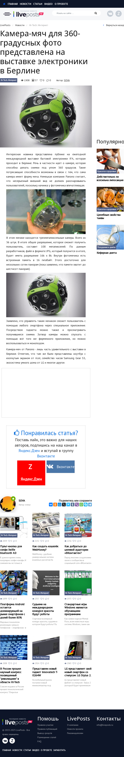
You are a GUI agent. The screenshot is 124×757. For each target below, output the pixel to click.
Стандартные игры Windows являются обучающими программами (75, 609)
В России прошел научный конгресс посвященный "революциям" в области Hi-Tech (10, 675)
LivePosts (5, 25)
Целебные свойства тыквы (108, 216)
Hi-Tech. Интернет (8, 80)
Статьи (37, 3)
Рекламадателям (75, 733)
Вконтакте (46, 456)
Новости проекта (75, 729)
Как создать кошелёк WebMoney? (45, 548)
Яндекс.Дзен (29, 450)
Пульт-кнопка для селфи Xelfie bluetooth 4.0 (11, 550)
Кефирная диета (107, 253)
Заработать (59, 750)
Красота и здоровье (106, 171)
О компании (72, 725)
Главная (10, 4)
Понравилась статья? (46, 433)
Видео (48, 3)
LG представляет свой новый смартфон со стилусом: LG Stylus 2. (77, 672)
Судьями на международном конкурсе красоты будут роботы (43, 609)
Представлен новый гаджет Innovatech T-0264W (45, 672)
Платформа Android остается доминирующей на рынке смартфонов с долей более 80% (12, 611)
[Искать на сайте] (76, 13)
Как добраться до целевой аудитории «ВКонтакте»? (76, 550)
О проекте (61, 3)
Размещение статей (46, 737)
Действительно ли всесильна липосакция (110, 178)
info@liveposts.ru (105, 725)
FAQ (39, 741)
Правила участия (45, 725)
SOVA (67, 80)
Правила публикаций (47, 729)
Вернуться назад (113, 25)
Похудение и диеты (106, 247)
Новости (25, 3)
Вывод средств (44, 733)
